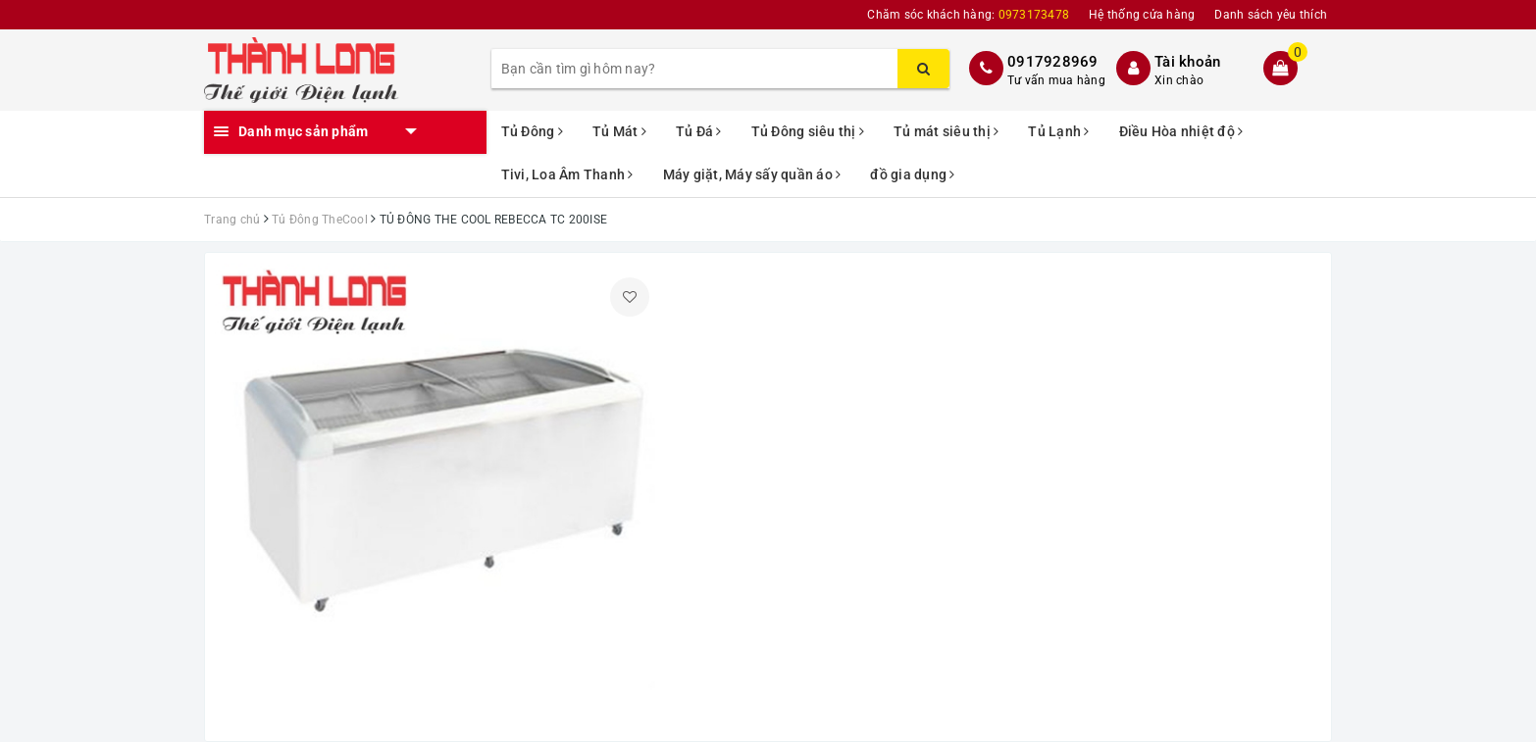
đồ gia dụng (912, 174)
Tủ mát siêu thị (946, 131)
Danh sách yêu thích (1270, 15)
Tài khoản (1187, 62)
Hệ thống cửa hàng (1142, 15)
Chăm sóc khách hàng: (968, 15)
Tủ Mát (619, 131)
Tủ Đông (532, 131)
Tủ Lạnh (1058, 131)
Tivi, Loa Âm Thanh (567, 174)
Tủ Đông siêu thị (808, 131)
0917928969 (1053, 62)
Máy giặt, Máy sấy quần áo (752, 174)
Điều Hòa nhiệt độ (1181, 131)
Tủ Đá (699, 131)
